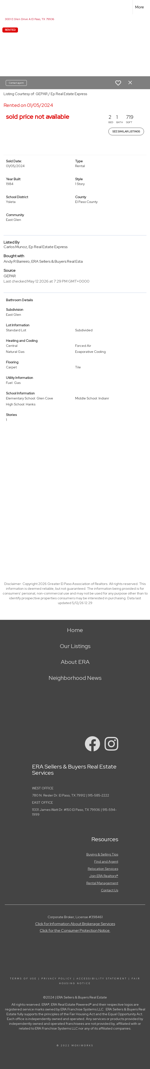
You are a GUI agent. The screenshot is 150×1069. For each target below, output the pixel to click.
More (139, 7)
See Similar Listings (126, 131)
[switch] (118, 83)
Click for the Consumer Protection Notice (75, 930)
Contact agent (16, 82)
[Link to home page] (6, 7)
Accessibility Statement (102, 978)
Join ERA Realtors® (103, 876)
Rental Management (102, 883)
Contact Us (109, 890)
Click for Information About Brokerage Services (75, 923)
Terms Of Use (23, 978)
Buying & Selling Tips (102, 854)
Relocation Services (103, 869)
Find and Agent (106, 861)
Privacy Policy (56, 978)
